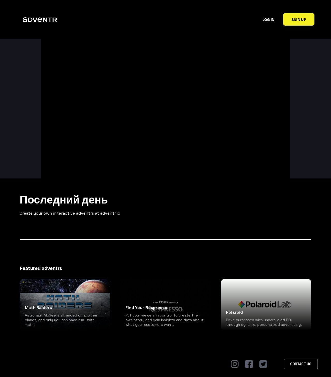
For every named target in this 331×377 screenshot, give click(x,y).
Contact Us (300, 364)
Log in (268, 19)
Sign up (298, 19)
